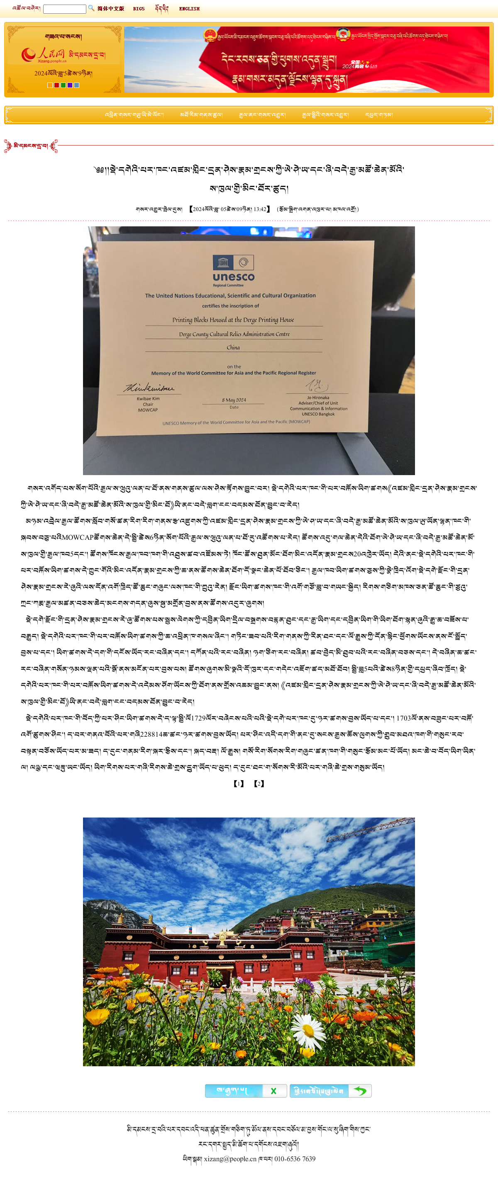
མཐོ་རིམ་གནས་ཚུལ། (201, 115)
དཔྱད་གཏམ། (379, 115)
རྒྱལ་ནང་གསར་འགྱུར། (262, 115)
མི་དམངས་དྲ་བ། (31, 146)
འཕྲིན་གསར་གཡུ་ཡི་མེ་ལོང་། (134, 115)
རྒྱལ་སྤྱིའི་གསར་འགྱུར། (325, 115)
